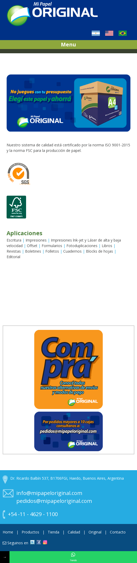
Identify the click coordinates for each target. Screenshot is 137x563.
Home (8, 532)
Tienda (54, 532)
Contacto (118, 532)
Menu (68, 44)
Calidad (74, 532)
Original (95, 532)
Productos (31, 532)
